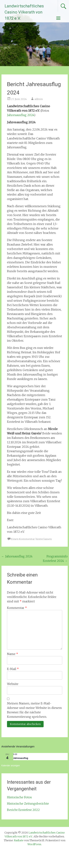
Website (12, 684)
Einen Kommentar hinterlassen (31, 539)
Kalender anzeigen (10, 765)
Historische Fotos (19, 797)
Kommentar (17, 608)
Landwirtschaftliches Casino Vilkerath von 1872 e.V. (24, 12)
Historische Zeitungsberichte (28, 803)
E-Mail (13, 669)
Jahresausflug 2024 (20, 115)
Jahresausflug (20, 758)
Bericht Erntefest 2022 (23, 810)
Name (12, 654)
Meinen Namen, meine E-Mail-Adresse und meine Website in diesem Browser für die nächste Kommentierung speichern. (34, 710)
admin (38, 99)
